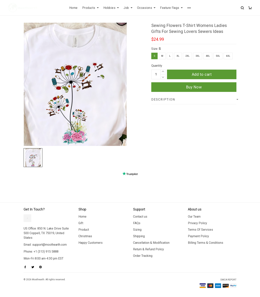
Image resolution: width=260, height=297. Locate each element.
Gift (80, 223)
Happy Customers (90, 243)
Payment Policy (198, 236)
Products (90, 8)
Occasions (146, 8)
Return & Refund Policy (148, 249)
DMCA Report (228, 279)
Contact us (140, 216)
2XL (187, 56)
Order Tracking (142, 256)
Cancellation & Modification (151, 243)
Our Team (194, 216)
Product (83, 229)
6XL (228, 56)
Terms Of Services (200, 229)
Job (127, 8)
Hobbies (111, 8)
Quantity (156, 65)
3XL (198, 56)
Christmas (85, 236)
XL (178, 56)
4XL (208, 56)
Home (73, 8)
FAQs (136, 223)
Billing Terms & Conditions (205, 243)
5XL (218, 56)
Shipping (139, 236)
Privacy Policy (197, 223)
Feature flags (171, 8)
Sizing (137, 229)
